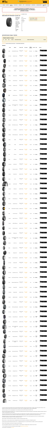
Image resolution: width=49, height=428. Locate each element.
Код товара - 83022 (26, 130)
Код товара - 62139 (26, 366)
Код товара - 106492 (26, 238)
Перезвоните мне (29, 1)
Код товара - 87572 (26, 302)
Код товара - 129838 (26, 75)
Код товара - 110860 (26, 371)
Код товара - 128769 (26, 351)
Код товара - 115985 (26, 115)
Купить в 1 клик (44, 50)
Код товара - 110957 (26, 95)
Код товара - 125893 (26, 203)
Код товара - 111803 (26, 120)
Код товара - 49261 (26, 341)
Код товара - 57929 (26, 321)
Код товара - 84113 (26, 70)
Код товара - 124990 (26, 154)
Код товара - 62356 (26, 51)
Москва (24, 2)
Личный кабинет (27, 2)
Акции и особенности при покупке (10, 43)
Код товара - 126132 (26, 376)
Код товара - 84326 (26, 194)
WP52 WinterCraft (18, 14)
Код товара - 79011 (26, 228)
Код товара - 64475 (26, 184)
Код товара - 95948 (26, 61)
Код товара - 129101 (26, 307)
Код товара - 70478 (26, 292)
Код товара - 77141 (26, 390)
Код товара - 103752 (26, 66)
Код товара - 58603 (26, 213)
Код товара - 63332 (26, 317)
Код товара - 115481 (26, 262)
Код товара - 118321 (26, 164)
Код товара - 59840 (26, 139)
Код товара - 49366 (26, 346)
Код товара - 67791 (26, 80)
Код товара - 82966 (26, 282)
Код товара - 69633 (26, 400)
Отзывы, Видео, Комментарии (20, 43)
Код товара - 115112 (26, 56)
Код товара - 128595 (26, 381)
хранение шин (44, 5)
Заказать (45, 2)
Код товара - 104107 (26, 105)
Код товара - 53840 (26, 233)
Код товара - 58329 (26, 223)
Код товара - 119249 (26, 253)
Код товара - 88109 (26, 174)
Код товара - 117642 (26, 159)
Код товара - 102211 (26, 169)
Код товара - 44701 (26, 243)
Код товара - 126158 (26, 361)
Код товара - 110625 (26, 385)
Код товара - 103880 (26, 144)
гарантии (12, 427)
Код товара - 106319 (26, 110)
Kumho (13, 14)
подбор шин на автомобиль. (24, 426)
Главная (3, 14)
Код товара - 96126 (26, 90)
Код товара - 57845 (26, 125)
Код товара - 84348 (26, 218)
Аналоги (4, 43)
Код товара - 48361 (26, 277)
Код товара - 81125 (26, 189)
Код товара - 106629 (26, 198)
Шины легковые (8, 14)
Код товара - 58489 (26, 267)
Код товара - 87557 (26, 179)
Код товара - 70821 (26, 336)
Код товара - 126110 (26, 395)
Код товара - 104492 (26, 149)
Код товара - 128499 (26, 287)
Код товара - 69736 (26, 326)
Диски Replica (11, 5)
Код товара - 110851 (26, 356)
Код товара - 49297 (26, 208)
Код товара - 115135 (26, 312)
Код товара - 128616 (26, 297)
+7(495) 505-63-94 (22, 1)
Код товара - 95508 (26, 100)
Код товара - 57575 (26, 331)
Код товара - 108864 (26, 134)
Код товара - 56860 (26, 257)
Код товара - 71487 (26, 248)
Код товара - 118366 (26, 85)
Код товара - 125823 (26, 272)
